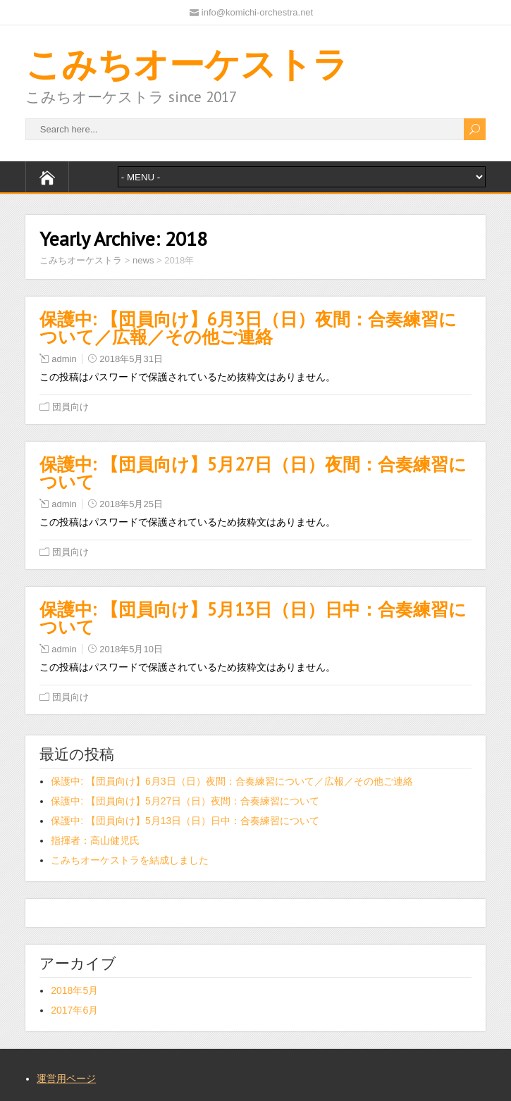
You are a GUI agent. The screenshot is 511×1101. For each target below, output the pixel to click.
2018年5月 (74, 990)
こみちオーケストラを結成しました (130, 860)
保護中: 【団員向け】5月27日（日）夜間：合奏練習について (253, 473)
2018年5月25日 (131, 504)
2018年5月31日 (131, 359)
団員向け (70, 407)
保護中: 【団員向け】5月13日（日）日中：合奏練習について (253, 618)
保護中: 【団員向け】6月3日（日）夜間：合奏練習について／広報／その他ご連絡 (248, 328)
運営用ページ (66, 1078)
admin (63, 359)
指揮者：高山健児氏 (95, 840)
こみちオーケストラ (186, 64)
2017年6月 (74, 1010)
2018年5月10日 (131, 649)
